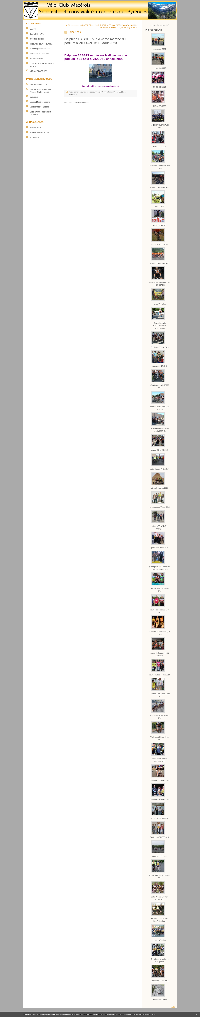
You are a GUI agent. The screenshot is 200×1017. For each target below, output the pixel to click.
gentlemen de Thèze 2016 (160, 507)
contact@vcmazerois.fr (159, 25)
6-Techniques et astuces (40, 49)
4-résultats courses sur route (41, 44)
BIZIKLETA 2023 (159, 225)
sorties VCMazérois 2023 (159, 187)
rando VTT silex (160, 304)
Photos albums (153, 30)
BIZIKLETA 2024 (159, 147)
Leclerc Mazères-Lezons (40, 102)
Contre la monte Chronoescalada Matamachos (159, 325)
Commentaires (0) (108, 92)
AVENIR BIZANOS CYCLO (41, 133)
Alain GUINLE (35, 128)
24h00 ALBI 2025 (159, 87)
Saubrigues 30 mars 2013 (160, 780)
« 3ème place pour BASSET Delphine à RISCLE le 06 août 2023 (93, 25)
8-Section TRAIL (36, 59)
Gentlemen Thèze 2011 (160, 981)
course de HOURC (159, 366)
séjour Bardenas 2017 (159, 488)
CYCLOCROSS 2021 (159, 244)
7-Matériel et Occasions (39, 54)
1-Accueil (33, 29)
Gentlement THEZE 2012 (159, 837)
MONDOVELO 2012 (159, 856)
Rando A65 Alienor (159, 1000)
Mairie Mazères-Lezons (39, 107)
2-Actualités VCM (37, 34)
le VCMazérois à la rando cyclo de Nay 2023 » (118, 26)
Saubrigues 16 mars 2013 (160, 799)
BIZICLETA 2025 (159, 106)
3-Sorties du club (37, 39)
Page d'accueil (127, 25)
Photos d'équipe (159, 940)
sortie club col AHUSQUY (159, 469)
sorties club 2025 (159, 68)
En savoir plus (149, 1014)
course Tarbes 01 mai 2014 (159, 675)
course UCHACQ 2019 (159, 450)
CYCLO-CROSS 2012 (159, 818)
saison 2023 (159, 206)
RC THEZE (34, 138)
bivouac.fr (34, 97)
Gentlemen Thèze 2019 (160, 347)
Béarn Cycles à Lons (38, 84)
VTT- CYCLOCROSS (38, 71)
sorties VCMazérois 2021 (159, 263)
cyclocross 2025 (159, 49)
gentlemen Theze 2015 (159, 548)
